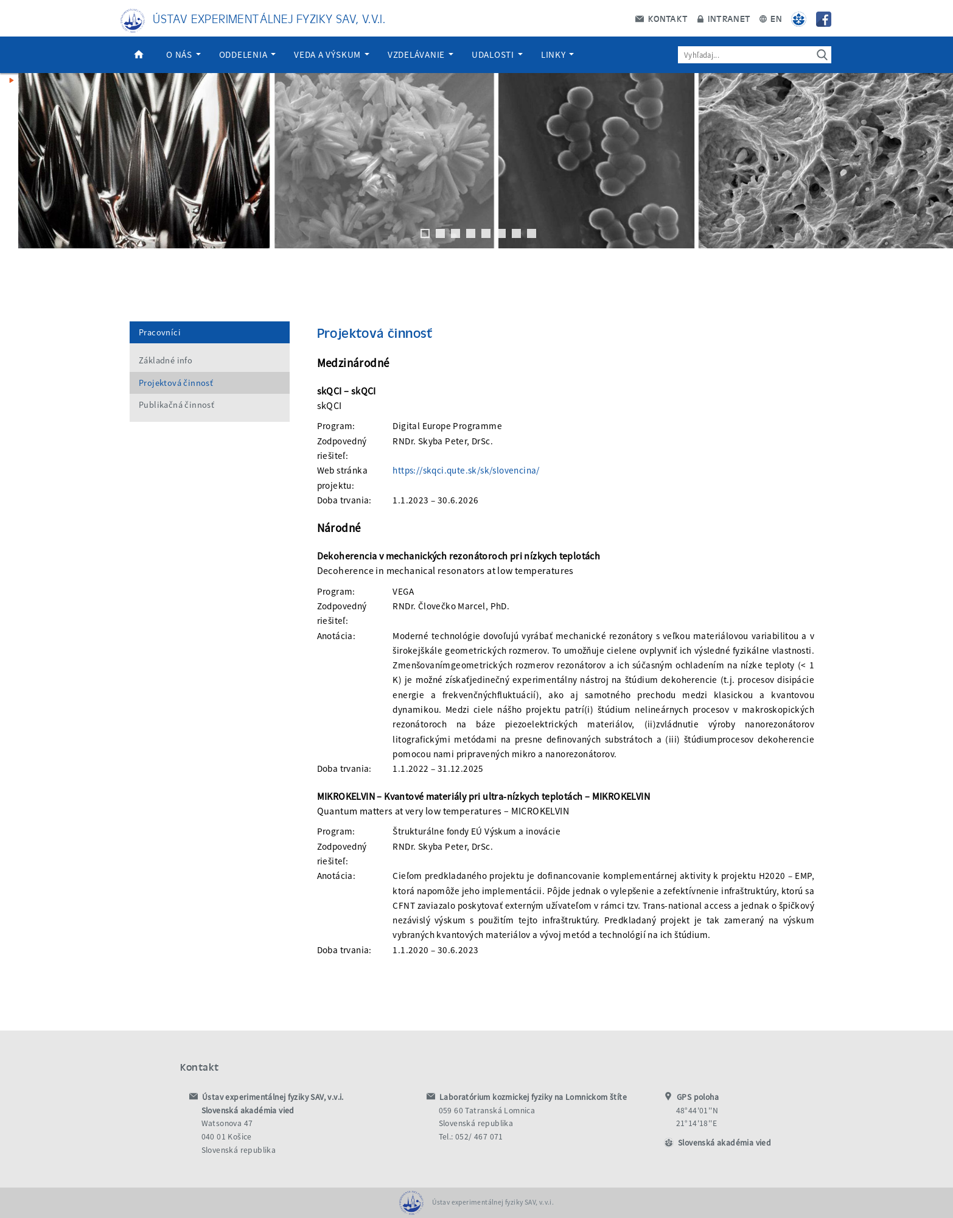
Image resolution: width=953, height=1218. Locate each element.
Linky (557, 54)
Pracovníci (160, 332)
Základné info (165, 360)
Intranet (724, 18)
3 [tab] (455, 233)
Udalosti (497, 54)
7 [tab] (516, 233)
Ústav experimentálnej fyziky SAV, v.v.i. (269, 18)
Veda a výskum (331, 54)
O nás (183, 54)
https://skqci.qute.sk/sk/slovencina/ (466, 470)
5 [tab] (485, 233)
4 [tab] (470, 233)
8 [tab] (531, 233)
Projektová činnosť (176, 382)
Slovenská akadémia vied (724, 1143)
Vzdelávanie (420, 54)
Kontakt (661, 18)
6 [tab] (501, 233)
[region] (476, 173)
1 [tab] (425, 233)
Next (938, 160)
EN (770, 18)
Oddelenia (247, 54)
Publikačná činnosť (176, 404)
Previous (15, 160)
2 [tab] (440, 233)
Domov (138, 55)
